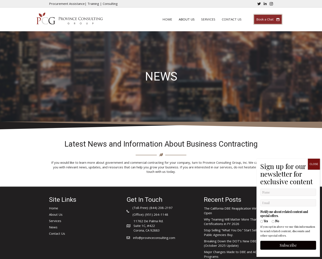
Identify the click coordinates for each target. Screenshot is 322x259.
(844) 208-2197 (161, 208)
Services (208, 19)
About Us (187, 19)
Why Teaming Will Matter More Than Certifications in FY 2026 (230, 221)
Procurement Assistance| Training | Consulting (83, 3)
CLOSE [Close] (313, 61)
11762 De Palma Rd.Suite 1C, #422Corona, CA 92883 (148, 225)
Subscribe (288, 142)
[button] (267, 19)
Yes (264, 118)
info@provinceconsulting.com (154, 238)
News (53, 227)
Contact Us (232, 19)
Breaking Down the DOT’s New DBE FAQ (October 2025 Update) (233, 243)
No (275, 118)
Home (167, 19)
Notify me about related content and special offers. (284, 111)
